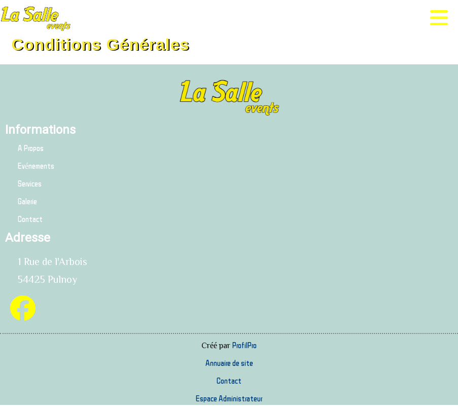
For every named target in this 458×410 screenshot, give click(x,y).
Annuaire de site (229, 363)
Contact (30, 219)
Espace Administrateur (229, 398)
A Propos (31, 148)
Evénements (36, 166)
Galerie (27, 201)
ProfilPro (244, 345)
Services (30, 183)
